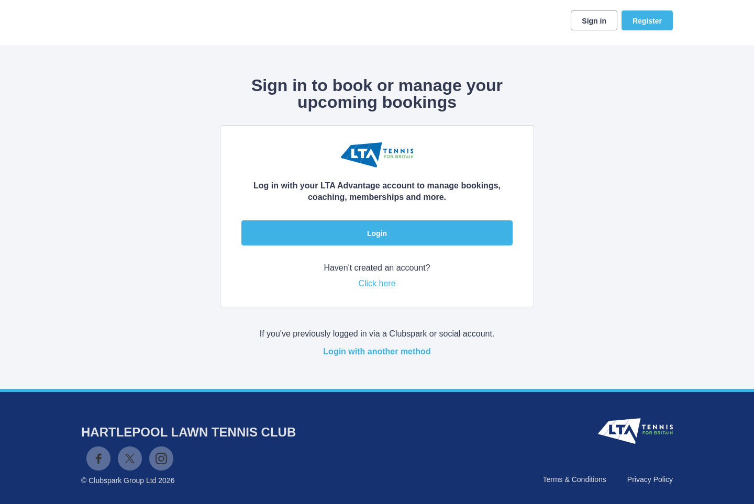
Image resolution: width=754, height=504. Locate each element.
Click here (376, 283)
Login (377, 233)
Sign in (594, 21)
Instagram (161, 458)
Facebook (98, 458)
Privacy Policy (650, 479)
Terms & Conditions (574, 479)
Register (647, 21)
